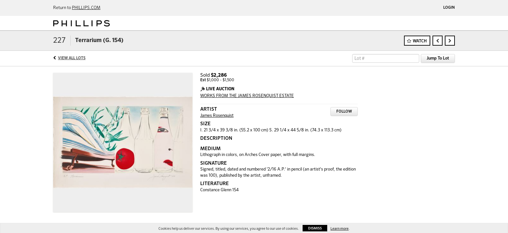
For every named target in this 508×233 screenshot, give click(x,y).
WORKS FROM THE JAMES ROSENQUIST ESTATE (247, 96)
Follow (344, 112)
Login (449, 8)
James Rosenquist (217, 116)
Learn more (339, 228)
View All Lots (72, 58)
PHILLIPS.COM (86, 8)
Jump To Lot (438, 58)
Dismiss (315, 228)
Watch (420, 41)
